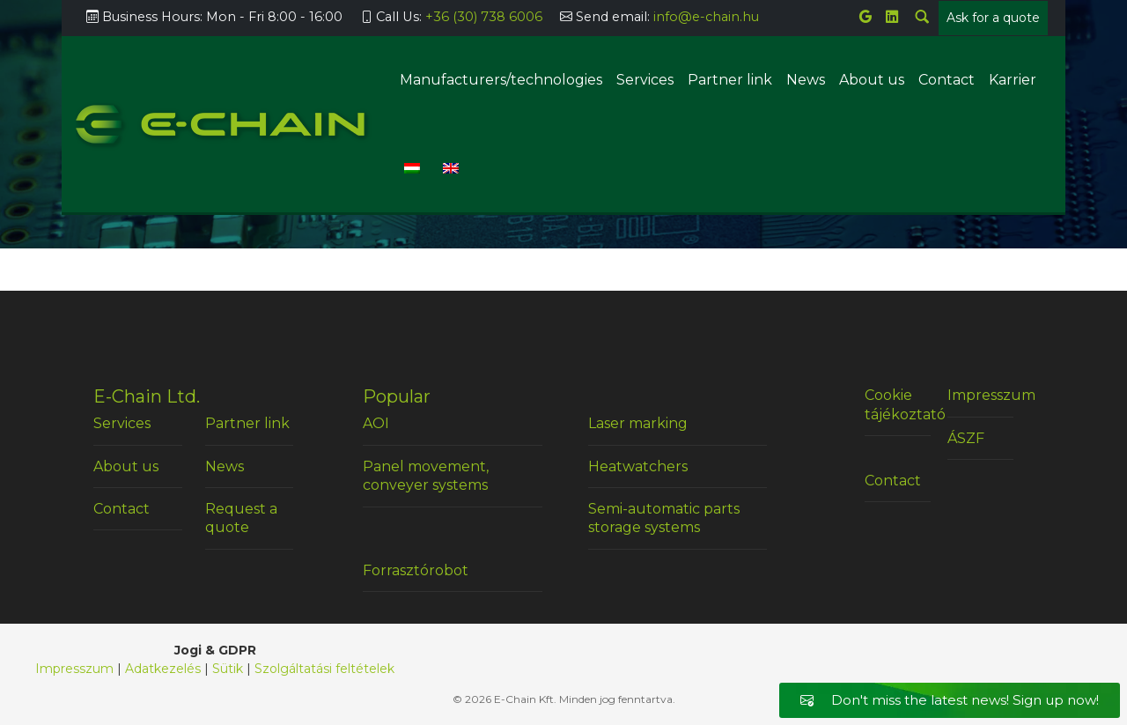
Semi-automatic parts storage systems (664, 518)
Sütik (227, 669)
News (805, 79)
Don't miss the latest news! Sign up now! (949, 700)
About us (871, 79)
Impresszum (980, 395)
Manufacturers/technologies (501, 79)
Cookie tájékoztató (898, 405)
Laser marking (638, 423)
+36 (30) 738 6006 (483, 17)
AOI (376, 423)
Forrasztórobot (415, 570)
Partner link (730, 79)
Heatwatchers (638, 466)
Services (645, 79)
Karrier (1012, 79)
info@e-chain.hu (706, 17)
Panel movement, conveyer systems (426, 476)
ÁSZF (965, 438)
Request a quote (241, 518)
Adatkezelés (163, 669)
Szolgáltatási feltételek (324, 669)
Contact (946, 79)
